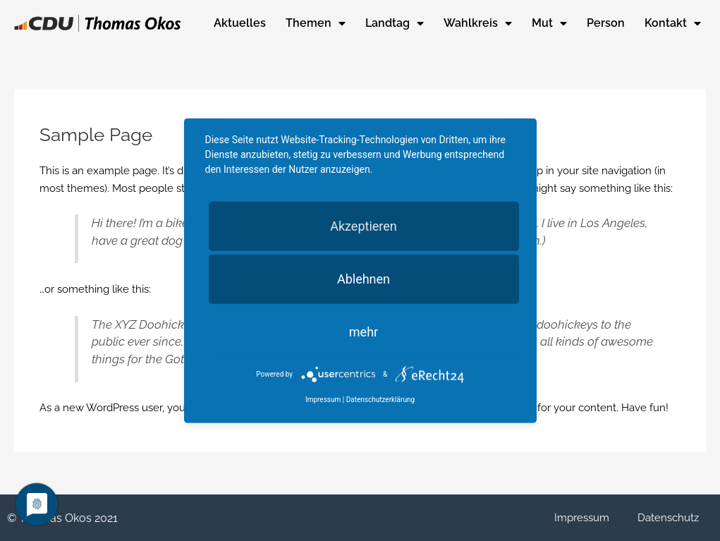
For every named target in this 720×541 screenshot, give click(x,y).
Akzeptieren (363, 225)
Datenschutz (668, 517)
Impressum (581, 517)
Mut (549, 23)
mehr (363, 331)
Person (606, 23)
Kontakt (673, 23)
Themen (316, 23)
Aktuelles (240, 23)
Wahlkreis (478, 23)
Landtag (394, 23)
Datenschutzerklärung (380, 399)
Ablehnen (363, 278)
